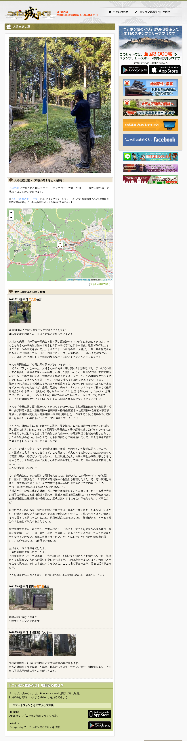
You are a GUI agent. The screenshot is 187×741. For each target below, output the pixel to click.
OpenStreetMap (83, 280)
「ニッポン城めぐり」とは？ (156, 11)
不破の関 (14, 187)
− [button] (11, 217)
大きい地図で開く (100, 284)
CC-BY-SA (107, 280)
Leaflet (69, 280)
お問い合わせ (118, 11)
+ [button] (11, 212)
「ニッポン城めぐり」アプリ (25, 199)
